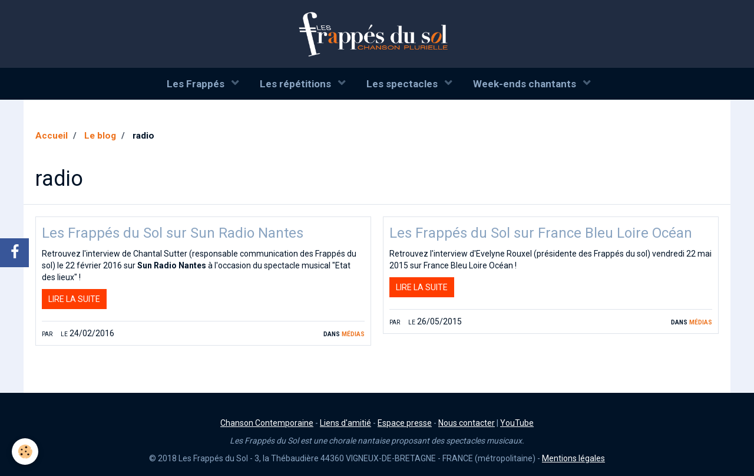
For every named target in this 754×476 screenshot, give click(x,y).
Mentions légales (573, 458)
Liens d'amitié (345, 423)
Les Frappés (197, 84)
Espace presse (405, 423)
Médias (353, 333)
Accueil (51, 135)
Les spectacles (403, 84)
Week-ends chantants (525, 84)
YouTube (517, 423)
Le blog (100, 135)
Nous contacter (466, 423)
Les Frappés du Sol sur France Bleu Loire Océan (540, 233)
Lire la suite (74, 299)
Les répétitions (296, 84)
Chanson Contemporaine (266, 423)
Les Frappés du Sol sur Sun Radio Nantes (172, 233)
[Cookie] (25, 451)
